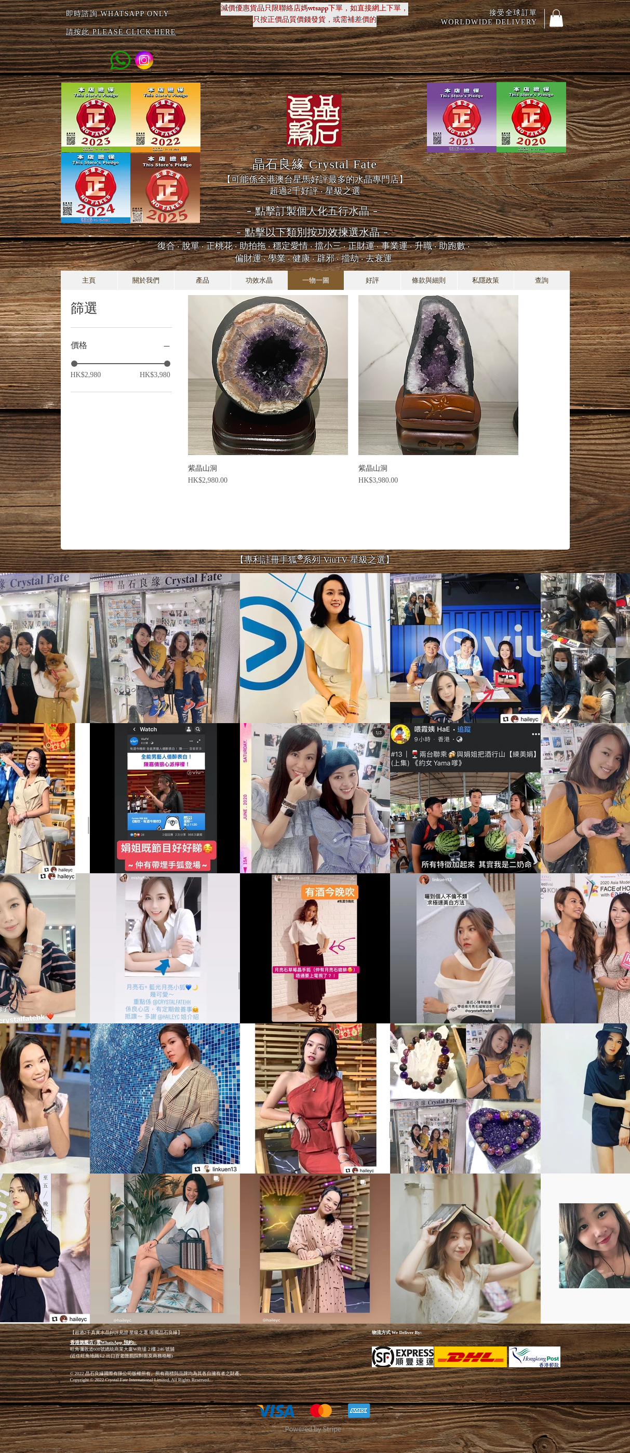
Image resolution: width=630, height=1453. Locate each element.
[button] (556, 17)
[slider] (74, 363)
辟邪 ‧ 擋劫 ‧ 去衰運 (354, 258)
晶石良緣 (314, 163)
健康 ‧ (304, 258)
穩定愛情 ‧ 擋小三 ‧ (310, 246)
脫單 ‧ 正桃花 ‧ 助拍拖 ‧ (227, 246)
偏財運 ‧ (251, 258)
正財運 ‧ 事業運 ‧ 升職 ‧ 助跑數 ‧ (409, 246)
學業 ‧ (280, 258)
